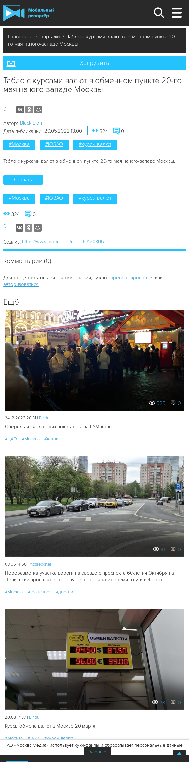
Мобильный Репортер (28, 13)
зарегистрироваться (131, 277)
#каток (51, 439)
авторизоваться (21, 284)
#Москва (19, 144)
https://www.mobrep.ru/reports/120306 (63, 241)
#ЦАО (11, 439)
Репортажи (47, 36)
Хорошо (97, 752)
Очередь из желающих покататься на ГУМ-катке (59, 427)
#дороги (64, 592)
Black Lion (31, 123)
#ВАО (33, 738)
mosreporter (40, 564)
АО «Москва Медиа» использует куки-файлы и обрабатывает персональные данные (95, 745)
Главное (18, 36)
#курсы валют (95, 144)
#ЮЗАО (54, 144)
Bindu (44, 418)
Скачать (23, 180)
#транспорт (39, 592)
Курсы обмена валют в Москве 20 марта (50, 726)
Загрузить (94, 63)
